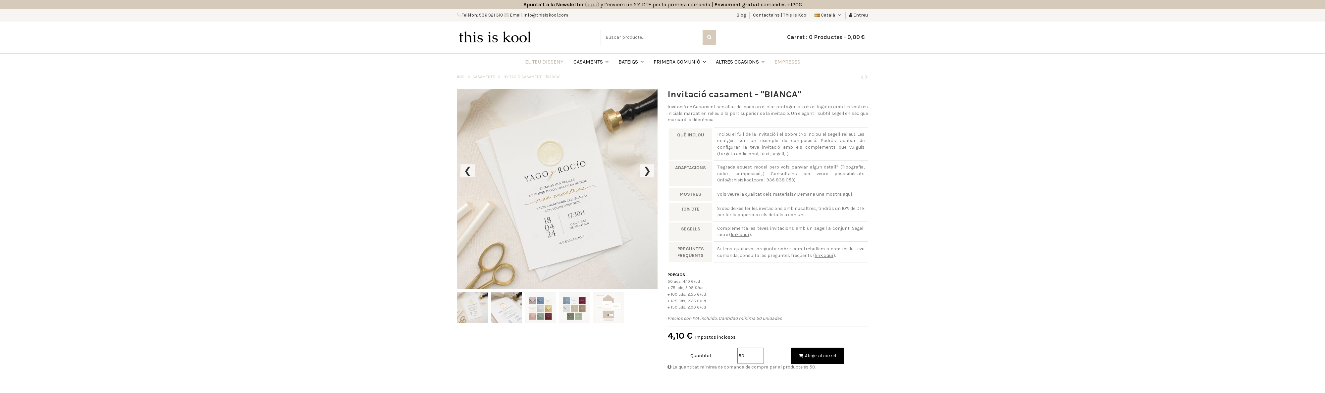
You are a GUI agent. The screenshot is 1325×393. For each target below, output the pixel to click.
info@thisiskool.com (741, 180)
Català (828, 15)
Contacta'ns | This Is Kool (780, 15)
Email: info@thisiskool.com (538, 15)
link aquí (740, 234)
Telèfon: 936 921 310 (482, 15)
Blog (741, 15)
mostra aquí (838, 194)
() (592, 4)
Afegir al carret (817, 356)
